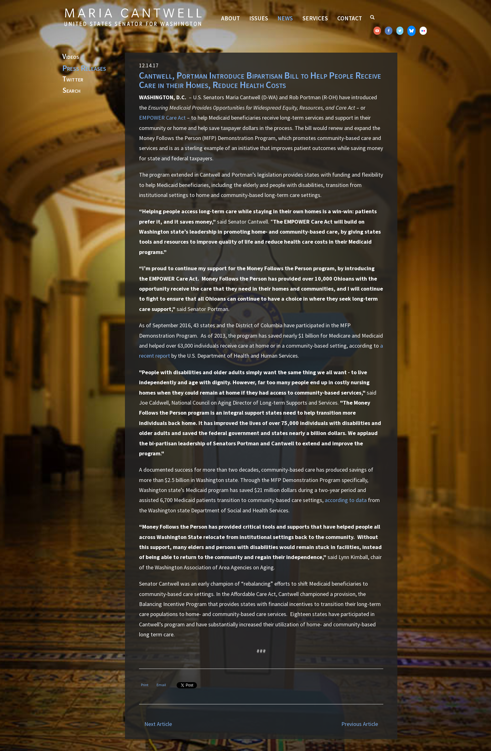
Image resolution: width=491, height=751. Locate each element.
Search (71, 90)
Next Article (158, 724)
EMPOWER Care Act (162, 117)
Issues (258, 18)
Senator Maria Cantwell (132, 17)
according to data (346, 500)
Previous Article (359, 724)
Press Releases (84, 68)
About (230, 18)
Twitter (72, 79)
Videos (70, 57)
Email (161, 684)
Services (315, 18)
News (285, 18)
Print (144, 684)
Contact (349, 18)
